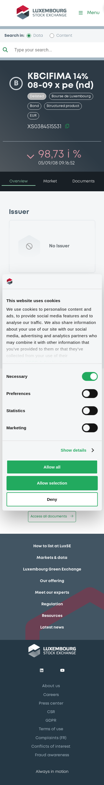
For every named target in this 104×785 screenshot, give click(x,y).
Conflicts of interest (50, 746)
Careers (51, 695)
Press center (51, 703)
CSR (51, 712)
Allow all (52, 466)
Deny (52, 499)
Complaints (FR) (50, 738)
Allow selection (52, 483)
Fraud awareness (52, 755)
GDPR (50, 720)
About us (51, 686)
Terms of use (51, 729)
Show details (74, 450)
